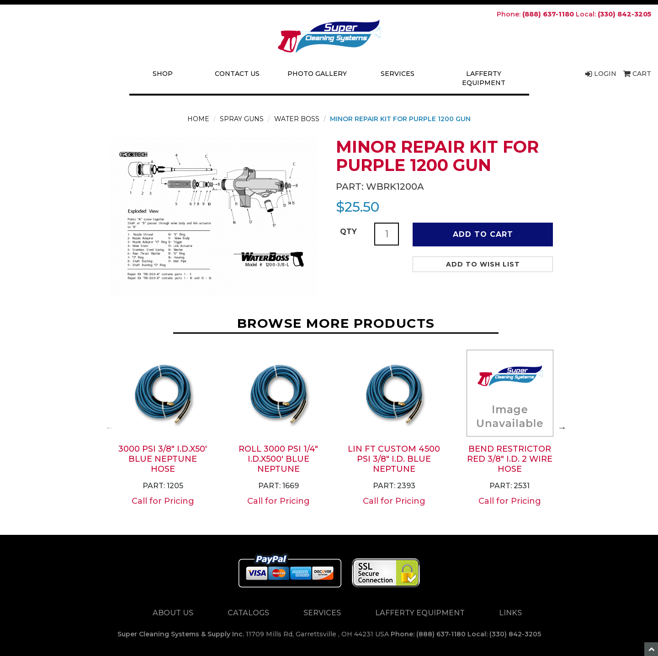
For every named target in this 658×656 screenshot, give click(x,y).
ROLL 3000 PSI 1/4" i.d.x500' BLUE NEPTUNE (278, 459)
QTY (348, 231)
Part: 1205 (163, 485)
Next (562, 427)
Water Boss (296, 119)
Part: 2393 (394, 485)
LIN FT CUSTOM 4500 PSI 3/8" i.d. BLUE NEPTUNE (394, 459)
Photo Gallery (317, 73)
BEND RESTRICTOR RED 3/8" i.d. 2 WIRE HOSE (509, 459)
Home (198, 119)
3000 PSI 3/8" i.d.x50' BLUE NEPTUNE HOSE (162, 459)
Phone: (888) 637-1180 (428, 634)
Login (600, 73)
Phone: (535, 14)
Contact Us (237, 73)
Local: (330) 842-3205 (504, 634)
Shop (163, 73)
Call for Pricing (163, 501)
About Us (173, 612)
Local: (613, 14)
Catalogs (248, 612)
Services (397, 73)
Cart (637, 73)
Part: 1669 (278, 485)
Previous (109, 427)
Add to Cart (483, 234)
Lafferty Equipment (483, 78)
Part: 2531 (509, 485)
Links (510, 612)
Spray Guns (242, 119)
